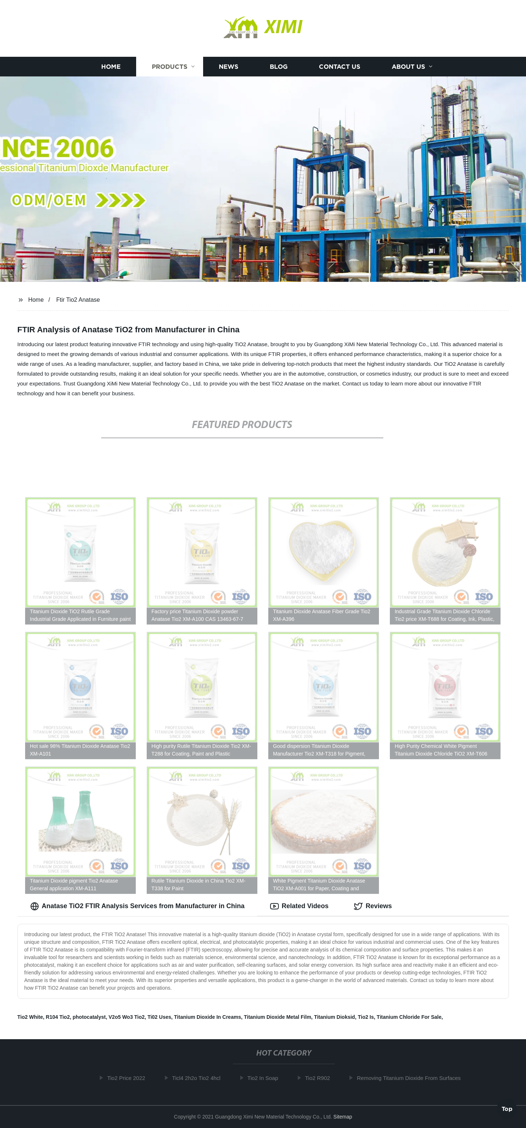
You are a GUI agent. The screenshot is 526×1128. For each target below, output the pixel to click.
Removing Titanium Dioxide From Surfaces (411, 1078)
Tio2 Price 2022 (128, 1078)
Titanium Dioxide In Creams (207, 1017)
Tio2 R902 (319, 1078)
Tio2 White (30, 1017)
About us (408, 66)
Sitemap (342, 1117)
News (228, 66)
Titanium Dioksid (334, 1017)
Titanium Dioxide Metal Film (277, 1017)
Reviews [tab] (373, 906)
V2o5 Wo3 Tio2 (126, 1017)
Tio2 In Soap (265, 1078)
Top (507, 1108)
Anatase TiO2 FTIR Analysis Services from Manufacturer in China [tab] (137, 906)
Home (110, 66)
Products (169, 66)
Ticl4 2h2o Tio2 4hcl (198, 1078)
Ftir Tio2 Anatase (78, 300)
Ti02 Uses (159, 1017)
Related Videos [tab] (299, 906)
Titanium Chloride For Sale (409, 1017)
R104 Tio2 (58, 1017)
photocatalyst (89, 1017)
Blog (279, 66)
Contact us (339, 66)
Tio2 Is (366, 1017)
